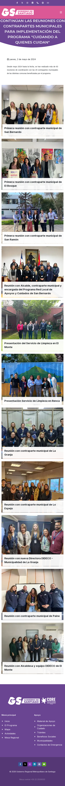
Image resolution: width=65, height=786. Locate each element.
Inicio (7, 721)
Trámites (41, 732)
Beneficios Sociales (46, 736)
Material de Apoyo (46, 721)
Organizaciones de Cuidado (46, 727)
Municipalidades (45, 740)
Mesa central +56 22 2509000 (32, 779)
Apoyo (37, 715)
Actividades (10, 733)
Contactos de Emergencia (49, 744)
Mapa (7, 729)
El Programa (11, 725)
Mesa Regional (12, 737)
